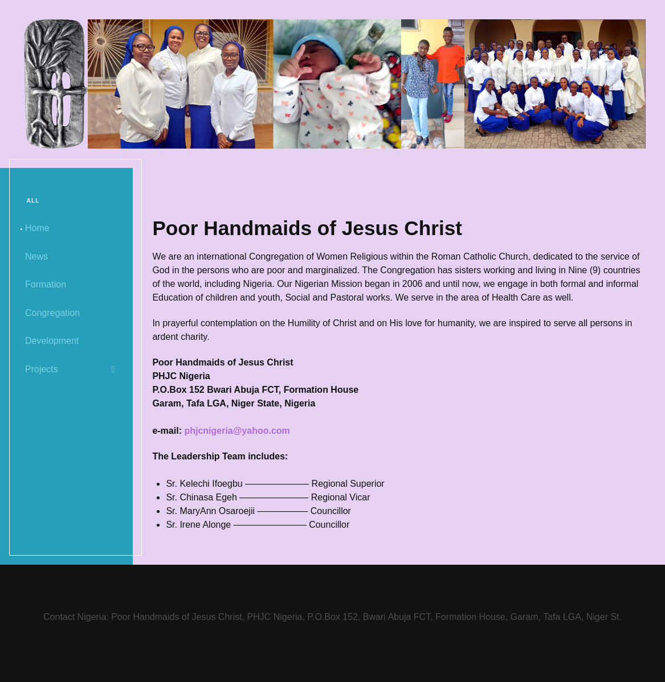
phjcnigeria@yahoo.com (236, 431)
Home (37, 228)
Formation (45, 284)
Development (52, 341)
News (36, 256)
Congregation (52, 313)
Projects (41, 369)
